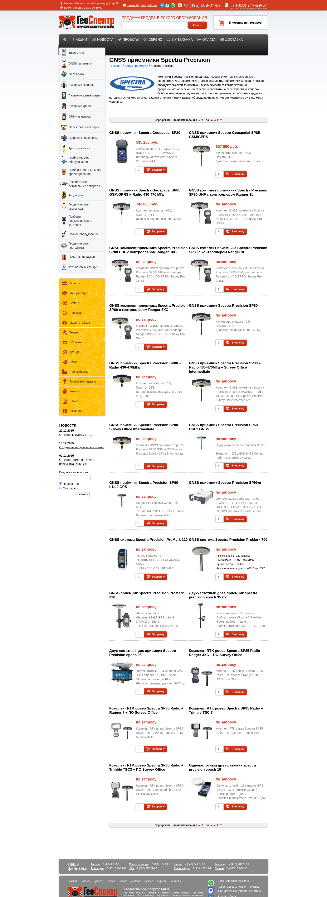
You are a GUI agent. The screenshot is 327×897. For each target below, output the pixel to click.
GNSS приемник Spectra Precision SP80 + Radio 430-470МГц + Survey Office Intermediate (225, 367)
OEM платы (76, 74)
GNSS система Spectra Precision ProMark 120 (148, 540)
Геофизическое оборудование (79, 159)
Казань (178, 864)
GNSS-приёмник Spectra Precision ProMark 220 (146, 595)
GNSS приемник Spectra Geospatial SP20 (144, 133)
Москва (95, 864)
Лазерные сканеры (81, 84)
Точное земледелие (79, 381)
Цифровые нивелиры (83, 137)
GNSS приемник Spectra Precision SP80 (223, 306)
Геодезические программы (79, 245)
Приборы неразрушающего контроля (80, 221)
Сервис (152, 39)
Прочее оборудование (84, 234)
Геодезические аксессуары (79, 206)
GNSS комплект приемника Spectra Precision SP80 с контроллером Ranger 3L (228, 250)
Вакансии (72, 411)
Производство (75, 371)
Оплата (206, 39)
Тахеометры (77, 52)
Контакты (175, 881)
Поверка (71, 312)
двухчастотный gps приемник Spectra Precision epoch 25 (142, 653)
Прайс (70, 401)
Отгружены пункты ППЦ (75, 434)
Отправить (82, 494)
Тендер (70, 332)
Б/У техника (73, 342)
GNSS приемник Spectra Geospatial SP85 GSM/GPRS (224, 135)
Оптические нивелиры (84, 127)
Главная (116, 65)
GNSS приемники (136, 65)
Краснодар (97, 868)
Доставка (231, 39)
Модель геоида (76, 322)
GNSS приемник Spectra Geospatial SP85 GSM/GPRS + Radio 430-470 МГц (144, 192)
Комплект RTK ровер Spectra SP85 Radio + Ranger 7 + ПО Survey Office (146, 710)
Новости (102, 39)
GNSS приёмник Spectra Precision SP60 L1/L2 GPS (143, 485)
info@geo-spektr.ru (237, 880)
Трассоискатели (79, 148)
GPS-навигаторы (80, 116)
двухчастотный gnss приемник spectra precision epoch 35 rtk (223, 595)
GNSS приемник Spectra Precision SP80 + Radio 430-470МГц (145, 365)
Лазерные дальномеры (84, 95)
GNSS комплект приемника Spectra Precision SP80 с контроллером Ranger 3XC (148, 308)
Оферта (71, 283)
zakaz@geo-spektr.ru (142, 5)
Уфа (131, 868)
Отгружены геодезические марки (81, 447)
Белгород (220, 864)
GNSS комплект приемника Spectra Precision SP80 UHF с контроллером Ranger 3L (228, 192)
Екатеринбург (182, 868)
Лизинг (70, 362)
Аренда (71, 352)
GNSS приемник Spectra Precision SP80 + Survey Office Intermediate (145, 427)
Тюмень (219, 868)
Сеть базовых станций (83, 267)
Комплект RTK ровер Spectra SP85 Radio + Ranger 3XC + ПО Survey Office (226, 653)
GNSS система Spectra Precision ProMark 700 (228, 540)
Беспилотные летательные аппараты (84, 184)
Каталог (71, 391)
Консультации (75, 293)
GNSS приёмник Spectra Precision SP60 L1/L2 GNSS (223, 427)
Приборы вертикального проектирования (85, 172)
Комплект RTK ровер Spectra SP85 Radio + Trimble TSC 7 (226, 710)
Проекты (128, 39)
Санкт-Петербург (138, 864)
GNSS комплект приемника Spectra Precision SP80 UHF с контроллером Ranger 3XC (148, 250)
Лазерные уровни (80, 106)
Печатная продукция (82, 256)
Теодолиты (76, 195)
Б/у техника (180, 39)
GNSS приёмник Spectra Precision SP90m (225, 483)
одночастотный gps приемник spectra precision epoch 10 (222, 767)
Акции (80, 39)
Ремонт (70, 303)
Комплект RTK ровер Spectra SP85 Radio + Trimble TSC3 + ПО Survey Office (146, 767)
